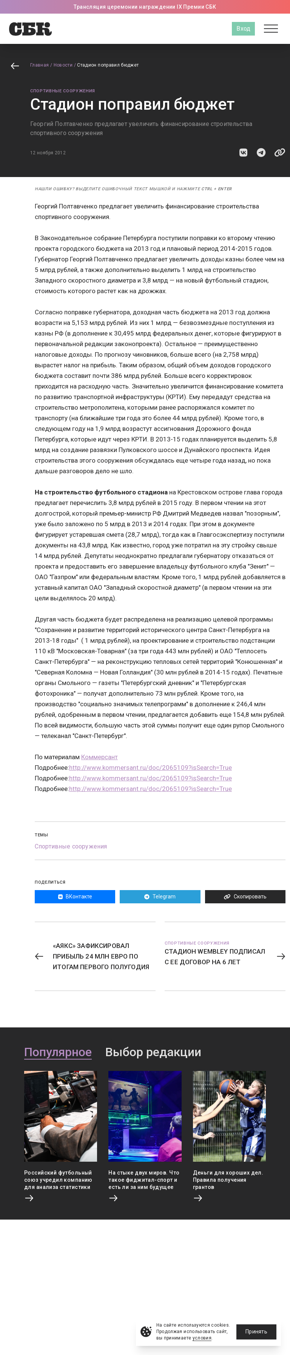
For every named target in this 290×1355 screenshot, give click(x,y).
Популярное (58, 1052)
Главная (39, 65)
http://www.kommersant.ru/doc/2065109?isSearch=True (150, 767)
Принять (256, 1332)
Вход (243, 28)
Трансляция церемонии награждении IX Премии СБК (145, 7)
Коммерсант (99, 757)
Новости (63, 65)
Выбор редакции (153, 1052)
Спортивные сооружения (62, 91)
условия (202, 1338)
